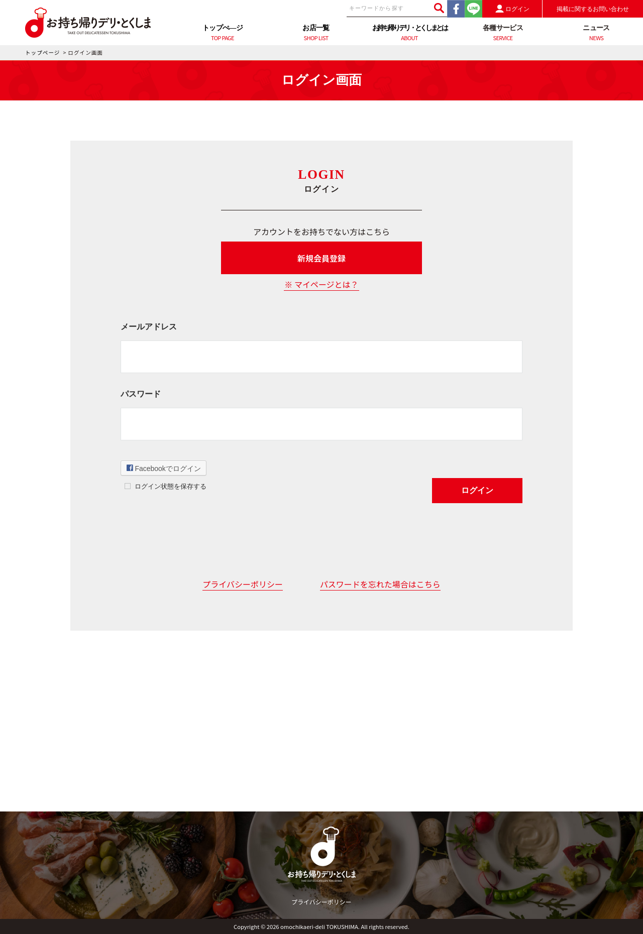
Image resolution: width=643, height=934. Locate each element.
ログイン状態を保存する (170, 486)
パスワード (141, 394)
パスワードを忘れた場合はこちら (380, 584)
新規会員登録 (321, 258)
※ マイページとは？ (321, 284)
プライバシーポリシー (242, 584)
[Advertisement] (321, 741)
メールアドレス (149, 326)
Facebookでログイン (164, 468)
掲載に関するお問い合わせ (593, 9)
